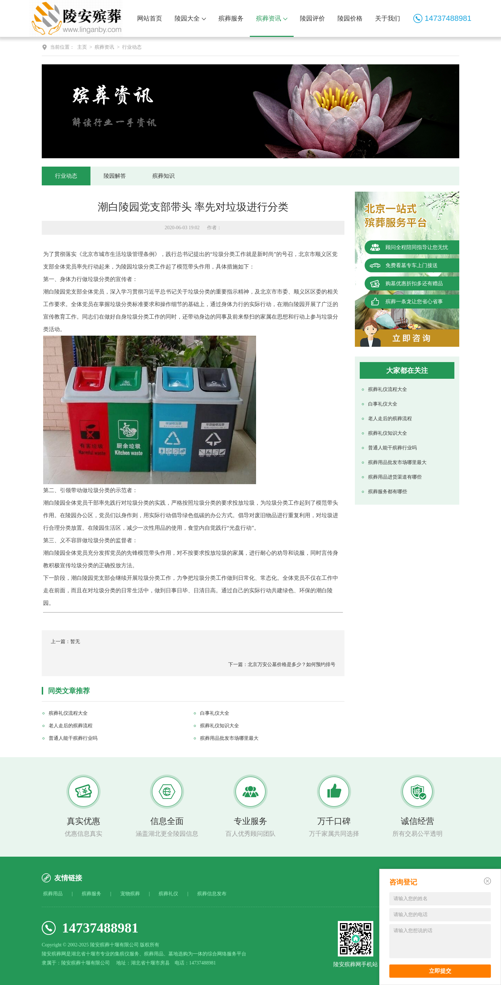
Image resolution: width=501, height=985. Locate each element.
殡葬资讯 (271, 18)
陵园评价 (312, 18)
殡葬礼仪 (168, 893)
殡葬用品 (53, 893)
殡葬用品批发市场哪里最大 (397, 462)
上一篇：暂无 (65, 641)
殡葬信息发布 (211, 893)
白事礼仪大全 (382, 404)
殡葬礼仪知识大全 (387, 433)
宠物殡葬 (130, 893)
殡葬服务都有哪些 (387, 491)
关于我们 (387, 18)
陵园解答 (115, 176)
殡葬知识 (163, 176)
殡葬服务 (231, 18)
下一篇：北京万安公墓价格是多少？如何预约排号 (281, 664)
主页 (82, 47)
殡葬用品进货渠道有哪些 (395, 477)
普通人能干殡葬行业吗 (392, 447)
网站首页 (149, 18)
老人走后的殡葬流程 (390, 418)
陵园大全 (190, 18)
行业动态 (132, 47)
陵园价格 (350, 18)
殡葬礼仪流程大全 (387, 389)
